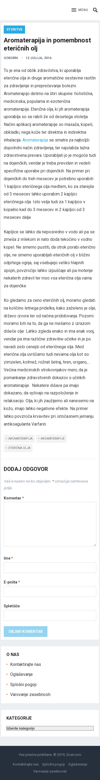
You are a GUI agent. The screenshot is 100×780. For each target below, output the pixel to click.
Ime (8, 558)
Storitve (14, 29)
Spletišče (12, 606)
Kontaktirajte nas (25, 664)
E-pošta (12, 582)
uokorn (11, 58)
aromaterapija (21, 438)
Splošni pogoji (23, 684)
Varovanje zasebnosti (30, 694)
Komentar (14, 498)
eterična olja (19, 448)
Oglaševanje (21, 674)
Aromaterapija (35, 140)
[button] (79, 10)
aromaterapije (53, 438)
